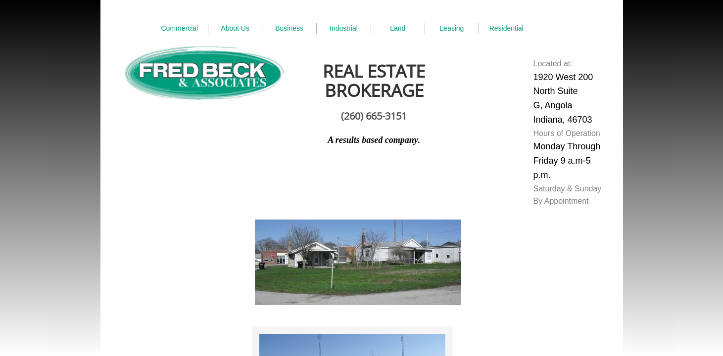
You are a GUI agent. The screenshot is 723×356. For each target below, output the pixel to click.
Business (289, 28)
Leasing (451, 28)
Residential (506, 28)
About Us (235, 28)
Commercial (179, 28)
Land (397, 28)
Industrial (344, 28)
